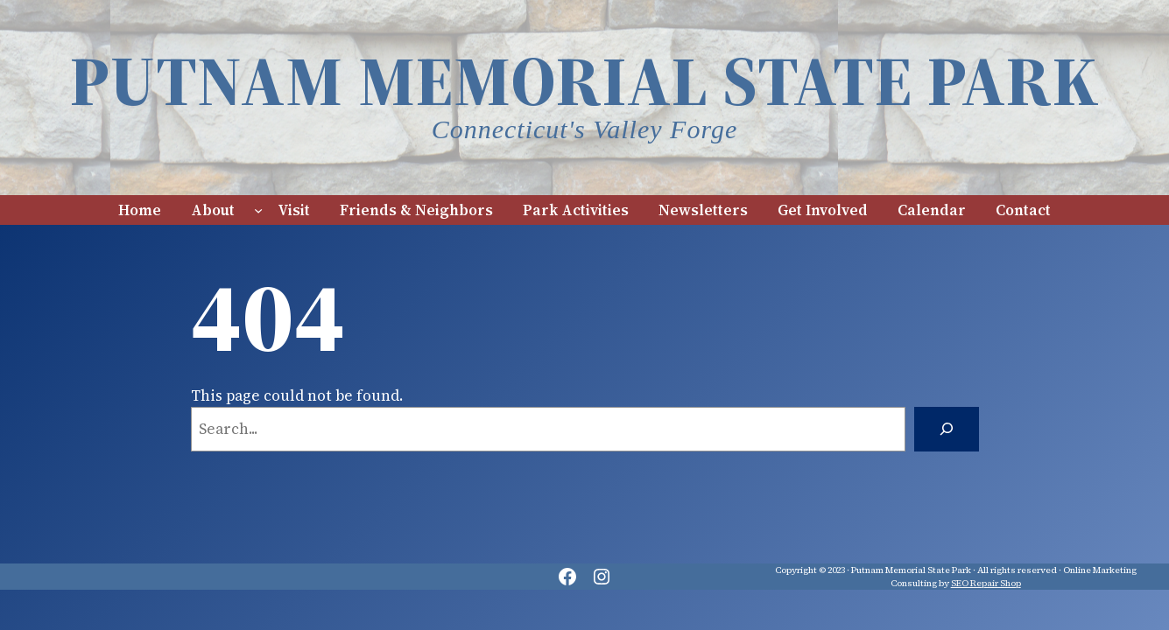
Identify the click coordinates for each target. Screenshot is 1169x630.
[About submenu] (258, 210)
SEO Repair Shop (986, 583)
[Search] (946, 429)
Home (139, 210)
